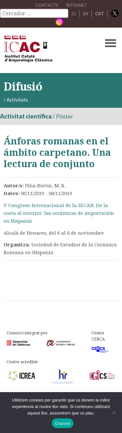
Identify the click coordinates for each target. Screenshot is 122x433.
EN (85, 13)
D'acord (62, 423)
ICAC (49, 50)
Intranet (76, 5)
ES (74, 13)
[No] (114, 412)
